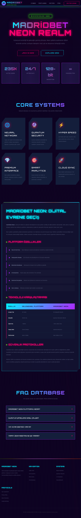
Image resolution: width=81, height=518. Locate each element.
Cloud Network (59, 481)
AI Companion (59, 478)
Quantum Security (60, 475)
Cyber (33, 3)
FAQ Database (32, 481)
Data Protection (5, 499)
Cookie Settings (5, 503)
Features (42, 3)
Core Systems (32, 475)
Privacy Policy (4, 496)
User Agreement (5, 493)
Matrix (52, 3)
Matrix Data (31, 478)
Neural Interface (59, 472)
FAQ (58, 3)
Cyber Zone (31, 472)
